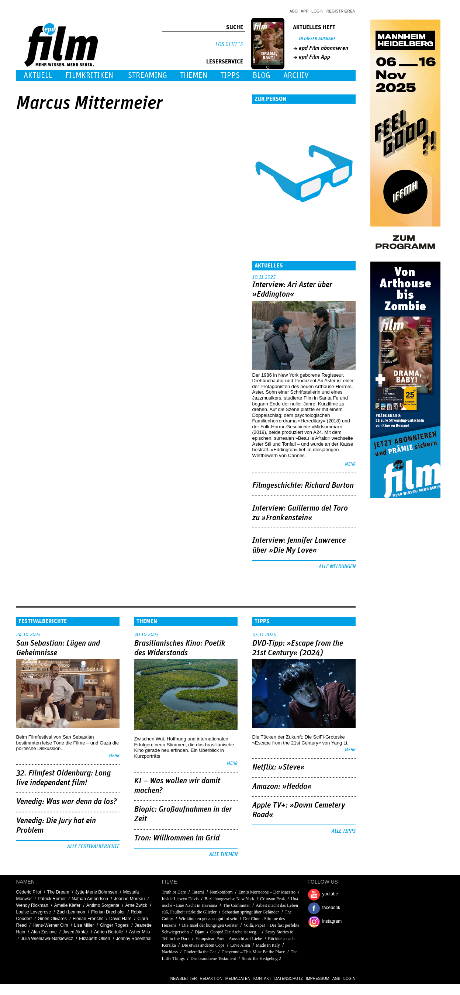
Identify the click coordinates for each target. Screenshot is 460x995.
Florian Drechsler (108, 912)
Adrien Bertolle (108, 931)
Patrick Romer (52, 898)
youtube (330, 893)
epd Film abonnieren (323, 48)
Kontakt (262, 978)
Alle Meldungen (337, 566)
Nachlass (170, 951)
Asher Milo (139, 931)
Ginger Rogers (114, 925)
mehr (350, 464)
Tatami (198, 892)
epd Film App (314, 57)
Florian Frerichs (88, 918)
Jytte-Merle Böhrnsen (96, 892)
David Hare (120, 918)
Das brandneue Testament (213, 958)
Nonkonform (221, 892)
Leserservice (224, 62)
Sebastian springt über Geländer (250, 912)
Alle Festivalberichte (93, 846)
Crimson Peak (272, 898)
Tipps (230, 75)
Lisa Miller (84, 925)
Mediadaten (237, 978)
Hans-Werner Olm (50, 925)
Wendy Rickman (32, 905)
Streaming (147, 75)
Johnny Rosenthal (133, 938)
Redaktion (211, 978)
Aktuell (38, 75)
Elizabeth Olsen (94, 938)
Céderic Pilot (28, 892)
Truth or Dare (174, 892)
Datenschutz (288, 978)
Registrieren (341, 11)
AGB (336, 978)
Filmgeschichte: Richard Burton (303, 485)
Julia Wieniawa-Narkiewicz (47, 938)
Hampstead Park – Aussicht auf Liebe (229, 938)
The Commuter (236, 905)
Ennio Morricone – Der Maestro (266, 892)
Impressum (317, 978)
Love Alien (240, 945)
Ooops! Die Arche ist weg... (235, 931)
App (304, 11)
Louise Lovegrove (33, 912)
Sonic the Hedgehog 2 (261, 958)
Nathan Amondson (90, 898)
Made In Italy (268, 945)
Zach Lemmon (71, 912)
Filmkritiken (89, 75)
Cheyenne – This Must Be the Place (253, 951)
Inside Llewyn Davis (180, 898)
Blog (261, 75)
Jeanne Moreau (129, 898)
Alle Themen (223, 854)
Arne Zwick (136, 905)
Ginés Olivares (52, 918)
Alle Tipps (344, 831)
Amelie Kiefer (67, 905)
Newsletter (183, 978)
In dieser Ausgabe (317, 39)
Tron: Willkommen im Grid (176, 838)
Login (317, 11)
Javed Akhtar (75, 931)
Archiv (296, 75)
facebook (331, 907)
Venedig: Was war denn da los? (66, 802)
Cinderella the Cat (200, 951)
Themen (193, 75)
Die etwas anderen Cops (202, 945)
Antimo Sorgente (102, 905)
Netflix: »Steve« (278, 767)
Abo (294, 11)
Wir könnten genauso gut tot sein (208, 918)
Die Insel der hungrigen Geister (210, 925)
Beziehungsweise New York (229, 898)
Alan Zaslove (43, 931)
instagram (332, 921)
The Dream (58, 892)
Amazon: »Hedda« (282, 786)
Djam (200, 931)
